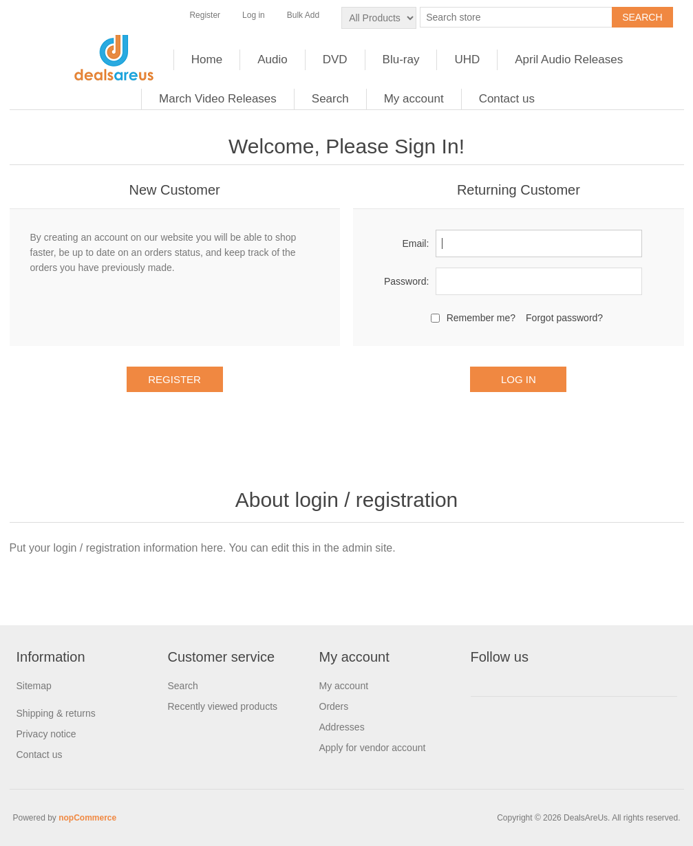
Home (206, 59)
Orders (334, 706)
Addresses (342, 727)
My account (414, 98)
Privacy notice (46, 733)
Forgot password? (564, 317)
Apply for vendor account (372, 747)
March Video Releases (218, 98)
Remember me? (481, 317)
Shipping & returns (56, 713)
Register (204, 15)
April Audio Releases (569, 59)
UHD (467, 59)
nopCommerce (87, 818)
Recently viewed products (223, 706)
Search (330, 98)
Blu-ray (401, 59)
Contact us (507, 98)
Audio (272, 59)
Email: (415, 243)
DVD (335, 59)
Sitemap (34, 685)
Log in (253, 15)
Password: (406, 281)
